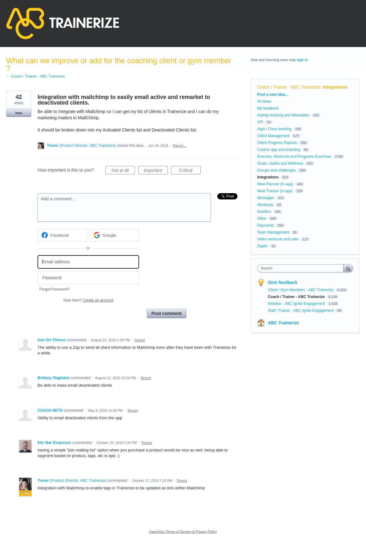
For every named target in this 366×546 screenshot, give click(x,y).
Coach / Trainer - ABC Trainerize (288, 87)
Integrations (335, 87)
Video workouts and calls (278, 239)
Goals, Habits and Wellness (280, 163)
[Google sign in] (114, 235)
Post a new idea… (273, 94)
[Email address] (88, 262)
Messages (265, 198)
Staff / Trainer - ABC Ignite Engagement (301, 310)
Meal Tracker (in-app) (275, 191)
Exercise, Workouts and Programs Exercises (294, 156)
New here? (88, 300)
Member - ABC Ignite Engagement (297, 303)
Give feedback (283, 282)
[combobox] (301, 268)
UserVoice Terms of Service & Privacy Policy (183, 531)
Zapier (262, 246)
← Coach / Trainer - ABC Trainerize (35, 76)
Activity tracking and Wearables (283, 115)
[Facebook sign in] (62, 235)
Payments (265, 225)
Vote (18, 113)
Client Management (273, 136)
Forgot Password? (54, 289)
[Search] (348, 268)
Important (156, 171)
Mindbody (265, 205)
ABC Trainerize (283, 322)
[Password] (88, 278)
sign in (302, 60)
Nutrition (264, 211)
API (260, 122)
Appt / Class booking (274, 129)
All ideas (264, 101)
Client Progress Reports (277, 143)
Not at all (123, 171)
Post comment (167, 313)
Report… (180, 145)
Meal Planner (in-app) (275, 184)
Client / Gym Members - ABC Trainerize (301, 290)
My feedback (267, 108)
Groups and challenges (276, 170)
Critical (190, 171)
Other (262, 218)
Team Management (273, 232)
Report (139, 340)
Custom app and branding (278, 149)
